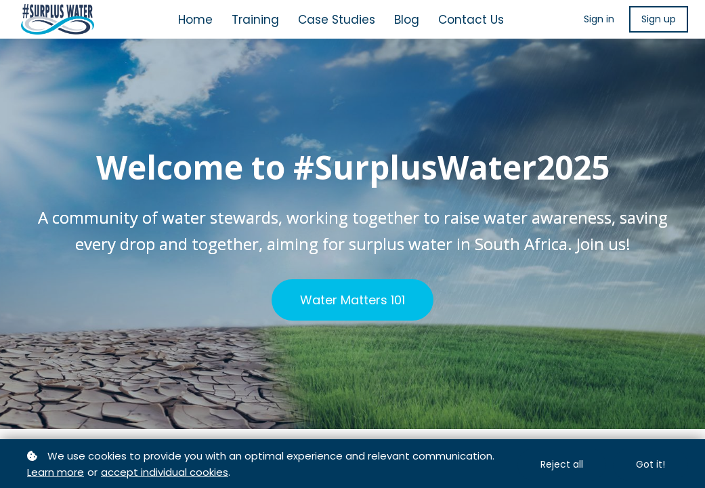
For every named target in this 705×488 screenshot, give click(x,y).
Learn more (55, 472)
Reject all (561, 464)
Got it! (650, 464)
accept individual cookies (164, 472)
